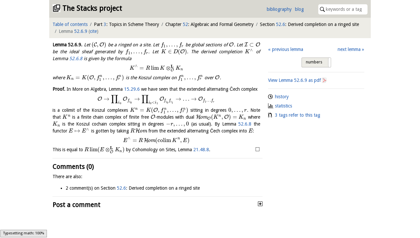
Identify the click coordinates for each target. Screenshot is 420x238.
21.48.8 (201, 149)
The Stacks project (92, 8)
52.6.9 (80, 31)
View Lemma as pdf (294, 80)
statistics (283, 105)
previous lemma (287, 49)
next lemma (349, 49)
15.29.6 (132, 89)
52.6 (280, 24)
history (282, 96)
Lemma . (67, 44)
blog (299, 9)
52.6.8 (75, 58)
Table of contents (70, 24)
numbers (314, 62)
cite (93, 31)
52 (185, 24)
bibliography (279, 9)
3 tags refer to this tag (297, 115)
